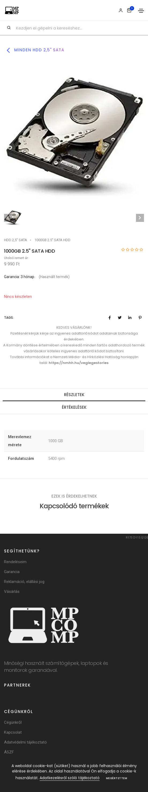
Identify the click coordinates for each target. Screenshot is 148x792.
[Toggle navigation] (141, 11)
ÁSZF (9, 752)
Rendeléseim (15, 561)
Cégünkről (13, 722)
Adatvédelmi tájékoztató (25, 742)
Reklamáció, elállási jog (24, 581)
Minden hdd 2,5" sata (34, 50)
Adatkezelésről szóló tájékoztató (70, 777)
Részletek (74, 394)
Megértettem (116, 778)
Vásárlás (12, 591)
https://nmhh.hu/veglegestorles (78, 362)
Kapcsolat (13, 732)
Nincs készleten (18, 296)
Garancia (12, 571)
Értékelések (74, 407)
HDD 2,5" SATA (15, 240)
